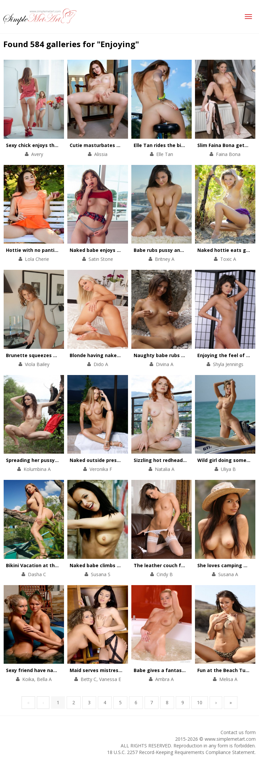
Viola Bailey (37, 364)
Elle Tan (164, 154)
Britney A (164, 259)
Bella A (44, 679)
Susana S (100, 574)
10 (199, 702)
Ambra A (164, 679)
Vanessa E (110, 679)
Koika (28, 679)
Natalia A (164, 469)
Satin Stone (101, 259)
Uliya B (228, 469)
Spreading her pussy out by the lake (49, 460)
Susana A (228, 574)
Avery (37, 154)
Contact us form (238, 732)
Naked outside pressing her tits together (119, 460)
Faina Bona (228, 154)
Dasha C (37, 574)
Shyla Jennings (228, 364)
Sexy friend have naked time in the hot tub (57, 670)
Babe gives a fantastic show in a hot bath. (184, 670)
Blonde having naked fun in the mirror (115, 355)
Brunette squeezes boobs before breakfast (58, 355)
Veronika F (101, 469)
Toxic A (228, 259)
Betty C (89, 679)
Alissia (100, 154)
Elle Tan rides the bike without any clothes (185, 145)
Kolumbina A (37, 469)
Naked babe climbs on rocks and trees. (116, 565)
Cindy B (165, 574)
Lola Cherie (37, 259)
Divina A (164, 364)
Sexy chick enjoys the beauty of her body (55, 145)
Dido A (101, 364)
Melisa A (228, 679)
